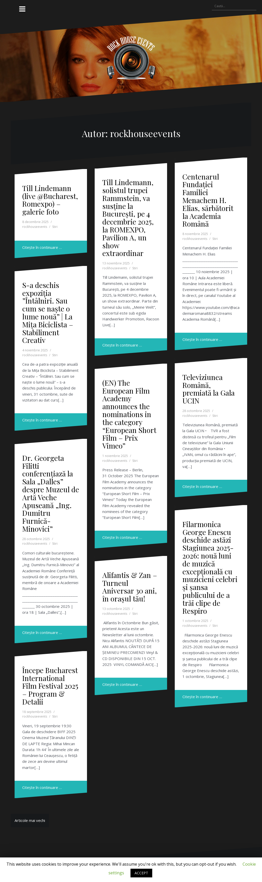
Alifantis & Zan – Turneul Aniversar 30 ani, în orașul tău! (129, 586)
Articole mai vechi (30, 820)
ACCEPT (141, 872)
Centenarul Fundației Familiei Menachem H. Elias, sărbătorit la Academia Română (207, 200)
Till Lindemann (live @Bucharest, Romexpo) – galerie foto (50, 199)
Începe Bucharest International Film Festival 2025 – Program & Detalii (50, 685)
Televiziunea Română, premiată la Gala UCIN (208, 388)
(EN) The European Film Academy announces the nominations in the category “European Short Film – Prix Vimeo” (129, 414)
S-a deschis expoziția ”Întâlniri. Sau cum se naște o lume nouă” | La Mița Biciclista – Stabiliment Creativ (47, 312)
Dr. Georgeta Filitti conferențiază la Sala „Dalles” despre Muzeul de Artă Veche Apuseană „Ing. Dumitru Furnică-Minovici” (50, 493)
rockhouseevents (34, 227)
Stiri (55, 227)
